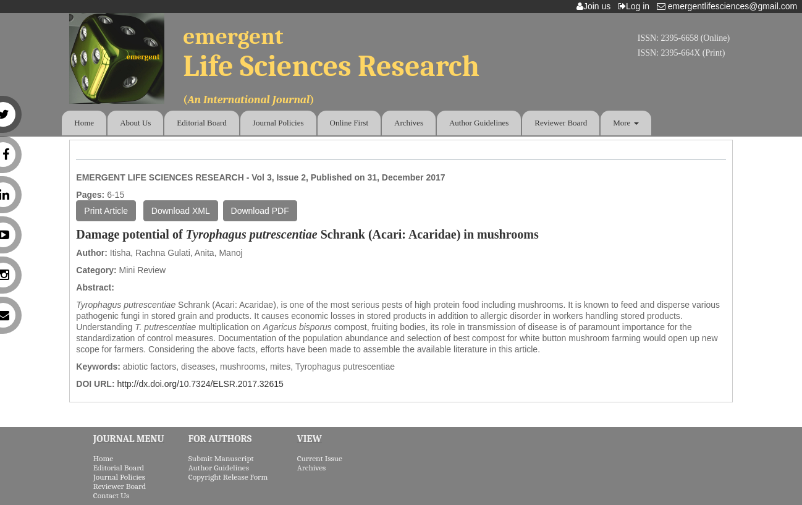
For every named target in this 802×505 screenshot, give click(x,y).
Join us (595, 6)
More (625, 122)
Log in (636, 6)
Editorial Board (202, 122)
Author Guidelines (479, 122)
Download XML (180, 211)
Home (84, 122)
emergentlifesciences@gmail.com (729, 6)
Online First (349, 122)
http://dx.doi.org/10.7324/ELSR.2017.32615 (200, 384)
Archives (408, 122)
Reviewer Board (560, 122)
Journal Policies (278, 122)
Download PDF (260, 211)
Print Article (106, 211)
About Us (135, 122)
